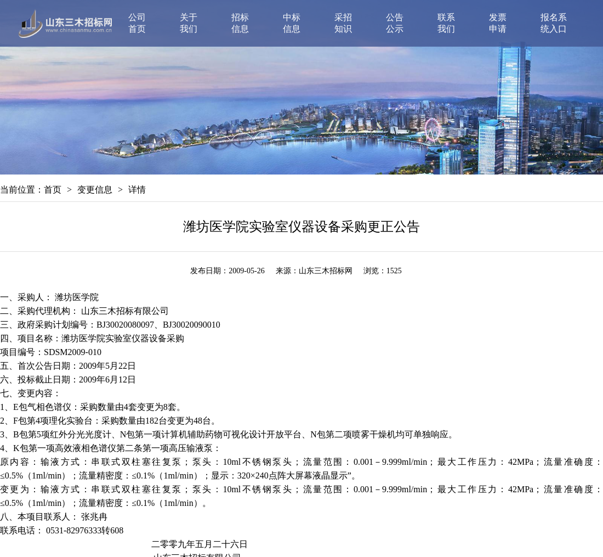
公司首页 (137, 23)
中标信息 (291, 23)
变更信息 (94, 189)
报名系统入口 (554, 23)
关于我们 (188, 23)
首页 (52, 189)
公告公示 (394, 23)
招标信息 (240, 23)
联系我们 (446, 23)
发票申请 (498, 23)
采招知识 (343, 23)
